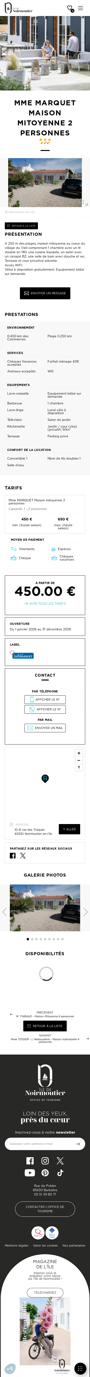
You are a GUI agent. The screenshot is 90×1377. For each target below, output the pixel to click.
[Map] (45, 783)
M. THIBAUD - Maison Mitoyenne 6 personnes (45, 1016)
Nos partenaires (74, 1245)
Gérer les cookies (45, 1245)
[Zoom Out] (79, 760)
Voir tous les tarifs (47, 603)
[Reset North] (79, 767)
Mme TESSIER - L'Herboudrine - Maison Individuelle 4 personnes (45, 1040)
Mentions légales (16, 1245)
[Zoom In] (79, 753)
